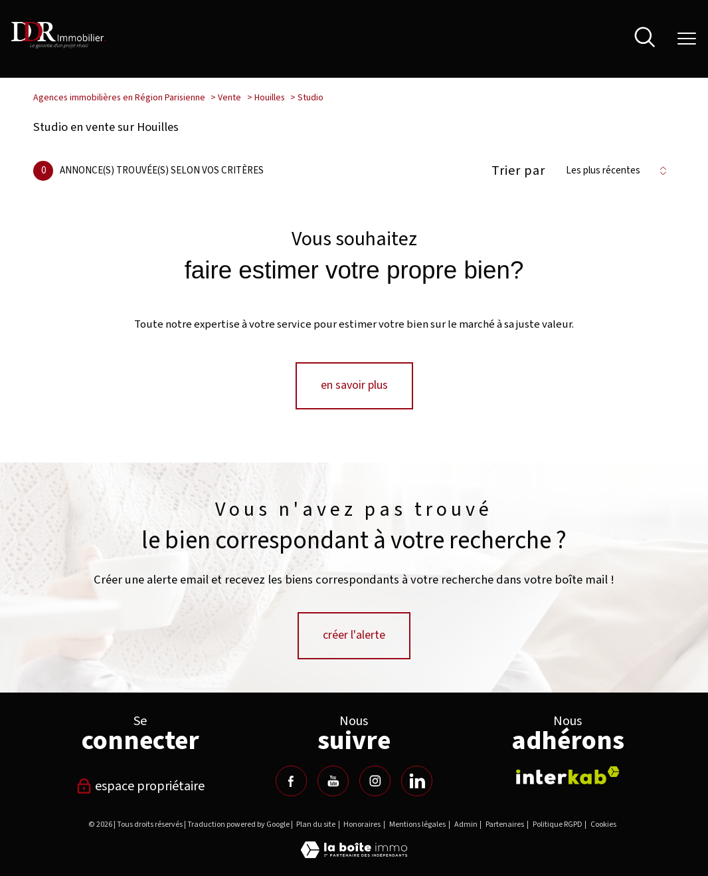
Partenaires (505, 824)
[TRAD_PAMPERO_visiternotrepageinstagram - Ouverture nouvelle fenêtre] (374, 781)
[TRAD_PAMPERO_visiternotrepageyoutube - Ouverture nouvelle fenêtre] (332, 781)
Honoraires (362, 824)
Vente (229, 97)
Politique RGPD (557, 824)
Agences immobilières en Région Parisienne (119, 97)
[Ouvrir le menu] (686, 38)
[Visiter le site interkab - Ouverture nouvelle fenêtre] (568, 775)
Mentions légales (417, 824)
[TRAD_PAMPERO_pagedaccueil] (58, 45)
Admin (466, 824)
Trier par (518, 171)
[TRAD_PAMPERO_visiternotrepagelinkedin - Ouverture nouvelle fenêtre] (416, 781)
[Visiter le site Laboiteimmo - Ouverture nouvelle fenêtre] (354, 855)
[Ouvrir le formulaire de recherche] (645, 39)
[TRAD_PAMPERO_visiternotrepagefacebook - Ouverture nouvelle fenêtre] (291, 781)
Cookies (603, 824)
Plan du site (315, 824)
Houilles (269, 97)
